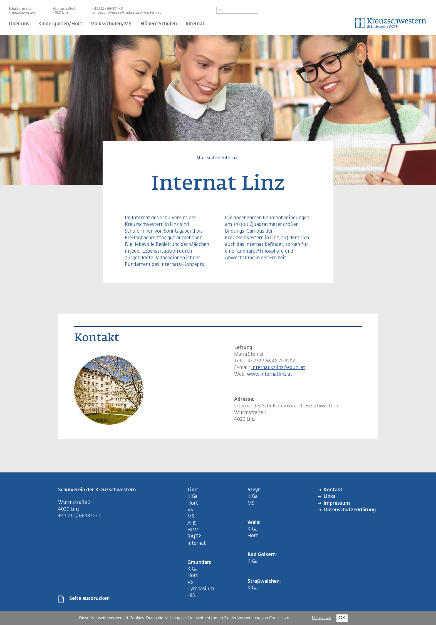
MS (192, 516)
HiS (191, 595)
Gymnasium (200, 589)
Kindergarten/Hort (60, 24)
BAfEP (194, 536)
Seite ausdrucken (89, 598)
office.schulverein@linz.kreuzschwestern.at (126, 12)
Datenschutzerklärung (349, 510)
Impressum (336, 503)
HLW (192, 530)
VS (190, 510)
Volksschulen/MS (111, 24)
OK (342, 618)
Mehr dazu (321, 618)
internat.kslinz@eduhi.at (278, 367)
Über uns (19, 24)
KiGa (192, 496)
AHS (192, 523)
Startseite (207, 158)
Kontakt (333, 490)
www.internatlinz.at (269, 374)
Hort (192, 503)
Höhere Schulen (158, 24)
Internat (195, 24)
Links (329, 496)
